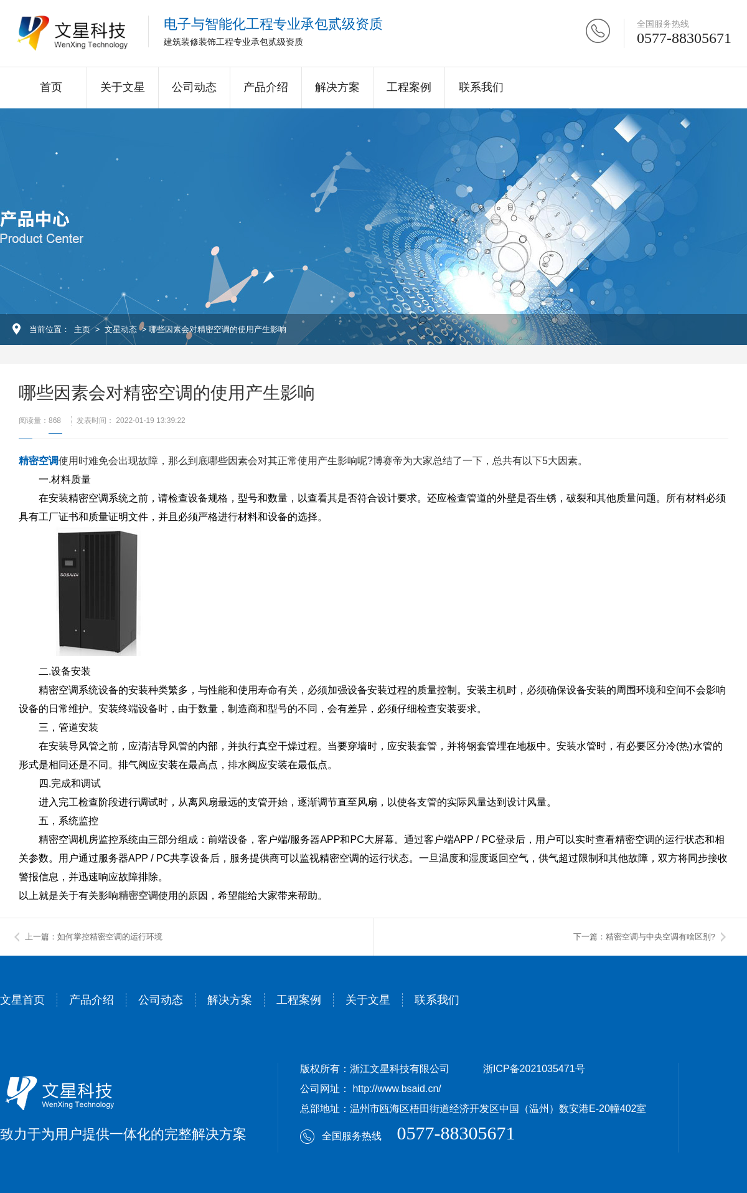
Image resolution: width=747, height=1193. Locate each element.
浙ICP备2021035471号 (534, 1068)
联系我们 (481, 87)
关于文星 (122, 87)
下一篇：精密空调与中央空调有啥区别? (644, 936)
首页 (51, 87)
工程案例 (409, 87)
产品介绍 (265, 87)
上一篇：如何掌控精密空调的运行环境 (93, 936)
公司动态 (194, 87)
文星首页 (22, 1000)
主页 (82, 329)
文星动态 (121, 329)
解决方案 (337, 87)
